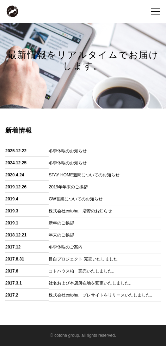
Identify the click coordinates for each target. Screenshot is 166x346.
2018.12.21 (15, 235)
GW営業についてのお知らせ (76, 199)
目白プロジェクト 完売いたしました (83, 259)
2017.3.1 (13, 283)
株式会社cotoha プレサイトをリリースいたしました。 (101, 295)
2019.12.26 (15, 186)
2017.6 (11, 271)
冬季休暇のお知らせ (68, 150)
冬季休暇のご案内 (65, 247)
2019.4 (11, 199)
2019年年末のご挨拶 (68, 186)
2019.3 (11, 211)
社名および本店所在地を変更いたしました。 (91, 283)
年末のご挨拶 (61, 235)
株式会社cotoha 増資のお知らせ (80, 211)
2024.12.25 (15, 162)
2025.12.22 (15, 150)
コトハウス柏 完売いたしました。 (82, 271)
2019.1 (11, 223)
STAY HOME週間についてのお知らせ (84, 174)
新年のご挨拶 (61, 223)
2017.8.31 (14, 259)
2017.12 (12, 247)
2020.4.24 (14, 174)
